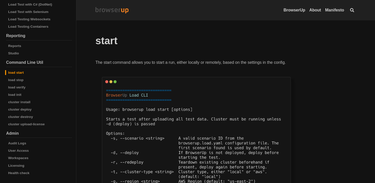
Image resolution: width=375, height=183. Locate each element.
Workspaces (18, 158)
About (315, 10)
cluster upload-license (26, 124)
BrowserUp (294, 10)
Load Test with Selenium (28, 12)
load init (14, 95)
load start (16, 72)
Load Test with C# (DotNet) (30, 4)
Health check (19, 173)
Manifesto (334, 10)
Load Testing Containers (28, 26)
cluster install (19, 102)
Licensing (16, 165)
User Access (18, 150)
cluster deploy (20, 109)
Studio (13, 53)
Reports (14, 46)
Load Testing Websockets (29, 19)
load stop (15, 80)
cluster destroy (20, 117)
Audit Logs (17, 143)
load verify (16, 87)
